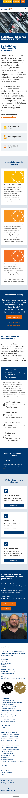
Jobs (22, 1)
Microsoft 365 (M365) (7, 759)
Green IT (3, 727)
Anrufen (6, 608)
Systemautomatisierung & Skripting (11, 710)
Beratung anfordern (14, 317)
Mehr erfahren (14, 505)
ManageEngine (5, 757)
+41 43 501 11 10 (11, 669)
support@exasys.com (14, 325)
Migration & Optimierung (8, 719)
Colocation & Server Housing (9, 736)
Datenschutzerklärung (8, 790)
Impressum (10, 788)
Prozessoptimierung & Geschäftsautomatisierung (8, 714)
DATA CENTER (5, 725)
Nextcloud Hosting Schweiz (9, 747)
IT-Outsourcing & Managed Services (11, 702)
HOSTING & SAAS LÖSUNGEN (10, 745)
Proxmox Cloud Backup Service (10, 749)
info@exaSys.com (10, 673)
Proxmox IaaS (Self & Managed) (10, 734)
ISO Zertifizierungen (6, 772)
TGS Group (13, 783)
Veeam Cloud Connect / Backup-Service (12, 761)
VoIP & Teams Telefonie (8, 721)
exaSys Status (7, 1)
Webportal (16, 1)
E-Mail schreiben (8, 604)
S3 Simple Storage (6, 751)
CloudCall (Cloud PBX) (7, 753)
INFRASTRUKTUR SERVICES (9, 732)
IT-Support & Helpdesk (7, 704)
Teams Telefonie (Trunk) (8, 755)
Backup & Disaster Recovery (9, 717)
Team (2, 768)
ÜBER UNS (4, 766)
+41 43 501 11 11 (14, 322)
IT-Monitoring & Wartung (8, 708)
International (13, 5)
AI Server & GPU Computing (9, 741)
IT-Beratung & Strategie (7, 700)
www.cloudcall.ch (8, 117)
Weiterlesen (7, 469)
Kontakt (3, 788)
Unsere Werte (5, 770)
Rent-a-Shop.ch (16, 796)
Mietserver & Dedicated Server (9, 738)
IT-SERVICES (5, 698)
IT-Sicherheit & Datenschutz (9, 706)
